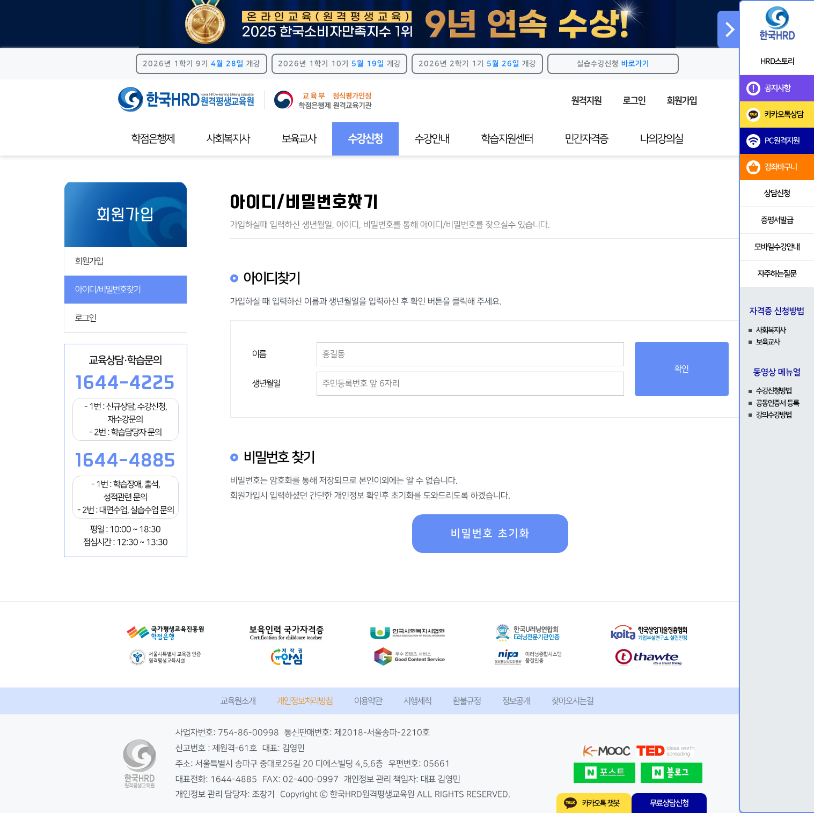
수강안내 (432, 139)
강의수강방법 (773, 415)
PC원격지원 (773, 141)
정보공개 (516, 701)
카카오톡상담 (774, 115)
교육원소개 (238, 701)
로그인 (634, 101)
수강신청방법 (773, 391)
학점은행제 (152, 139)
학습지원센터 (507, 139)
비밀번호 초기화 (490, 533)
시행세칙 (417, 701)
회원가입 (682, 101)
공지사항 (768, 88)
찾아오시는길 (572, 701)
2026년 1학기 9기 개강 (201, 64)
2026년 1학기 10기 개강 (339, 64)
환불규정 (467, 701)
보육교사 (299, 139)
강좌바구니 (771, 167)
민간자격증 (586, 139)
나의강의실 (661, 139)
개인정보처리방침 (305, 701)
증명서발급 (777, 220)
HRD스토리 (777, 61)
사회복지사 (228, 139)
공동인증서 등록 (777, 403)
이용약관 (368, 701)
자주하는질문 (777, 273)
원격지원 (586, 101)
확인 (681, 369)
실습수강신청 (613, 64)
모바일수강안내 (777, 247)
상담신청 (777, 193)
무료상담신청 (669, 803)
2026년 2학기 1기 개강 (477, 64)
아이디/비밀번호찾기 (108, 289)
